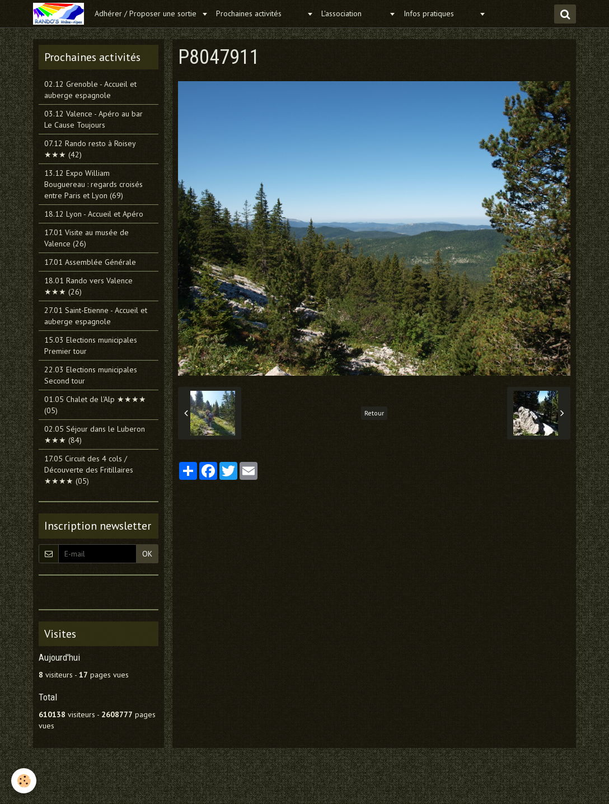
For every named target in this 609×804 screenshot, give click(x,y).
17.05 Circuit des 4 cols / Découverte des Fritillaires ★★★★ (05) (88, 470)
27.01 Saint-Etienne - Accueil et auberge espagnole (95, 315)
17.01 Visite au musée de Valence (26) (86, 238)
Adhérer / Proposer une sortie (147, 13)
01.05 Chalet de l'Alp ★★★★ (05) (95, 404)
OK (147, 554)
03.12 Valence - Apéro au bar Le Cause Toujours (93, 119)
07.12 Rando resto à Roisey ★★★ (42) (89, 149)
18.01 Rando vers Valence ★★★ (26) (88, 286)
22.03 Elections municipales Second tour (90, 375)
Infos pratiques (440, 13)
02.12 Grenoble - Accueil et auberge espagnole (90, 89)
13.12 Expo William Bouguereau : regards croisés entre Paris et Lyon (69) (93, 184)
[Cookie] (23, 780)
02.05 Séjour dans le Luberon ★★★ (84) (94, 434)
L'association (353, 13)
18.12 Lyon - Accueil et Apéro (93, 214)
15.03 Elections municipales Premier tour (90, 345)
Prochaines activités (260, 13)
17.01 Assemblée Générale (90, 262)
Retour (374, 413)
